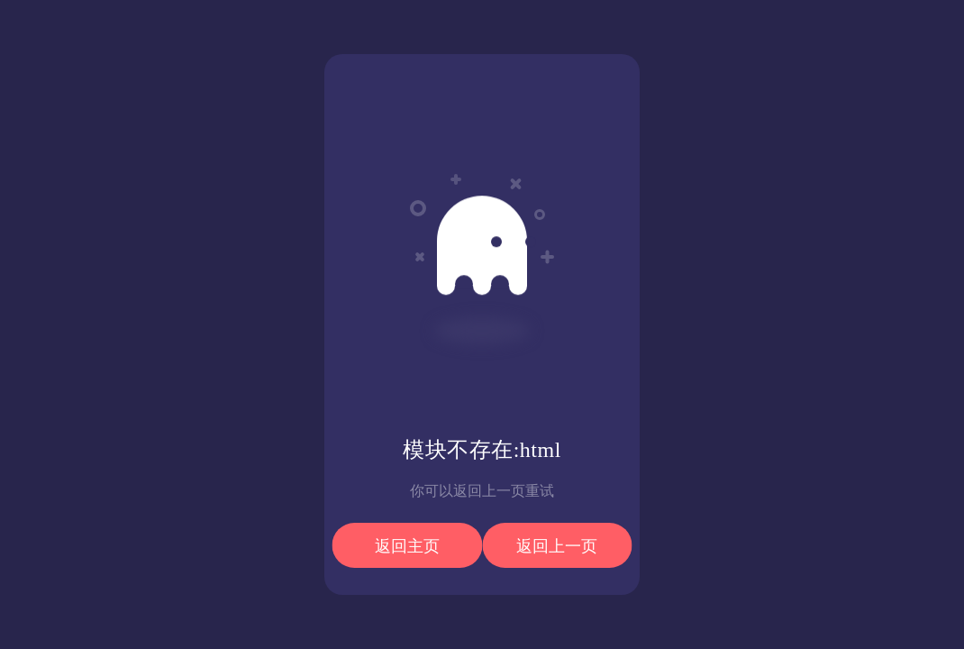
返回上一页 (556, 546)
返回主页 (407, 546)
